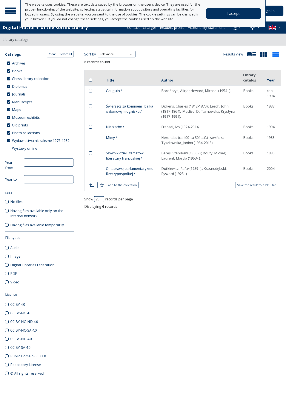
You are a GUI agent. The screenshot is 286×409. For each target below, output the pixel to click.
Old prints (20, 125)
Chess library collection (30, 78)
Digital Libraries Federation (32, 265)
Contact (133, 27)
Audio (15, 247)
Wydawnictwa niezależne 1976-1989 (40, 140)
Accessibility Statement (206, 27)
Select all (66, 54)
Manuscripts (22, 102)
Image (15, 256)
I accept (233, 13)
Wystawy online (24, 148)
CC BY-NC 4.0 (20, 313)
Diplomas (19, 86)
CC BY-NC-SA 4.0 (23, 330)
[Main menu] (10, 11)
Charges (150, 27)
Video (14, 282)
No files (16, 201)
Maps (16, 109)
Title (110, 80)
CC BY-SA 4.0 (20, 347)
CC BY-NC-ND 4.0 (24, 321)
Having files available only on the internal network (36, 213)
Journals (19, 94)
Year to (11, 179)
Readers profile (172, 27)
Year (271, 80)
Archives (19, 63)
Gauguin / (114, 90)
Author (167, 80)
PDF (13, 273)
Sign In (269, 10)
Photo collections (26, 133)
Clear (52, 54)
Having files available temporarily (37, 225)
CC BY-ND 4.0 (21, 339)
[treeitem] (39, 63)
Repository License (25, 364)
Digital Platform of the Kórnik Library (45, 27)
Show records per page (108, 199)
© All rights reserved (27, 373)
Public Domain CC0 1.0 (28, 356)
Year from (9, 165)
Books (17, 71)
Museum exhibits (26, 117)
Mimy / (111, 137)
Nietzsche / (115, 127)
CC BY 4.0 (17, 304)
